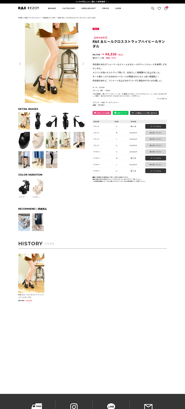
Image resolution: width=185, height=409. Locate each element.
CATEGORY (68, 8)
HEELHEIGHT (88, 8)
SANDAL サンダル (49, 17)
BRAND (52, 8)
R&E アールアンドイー (33, 17)
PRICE (105, 8)
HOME (20, 17)
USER (118, 8)
